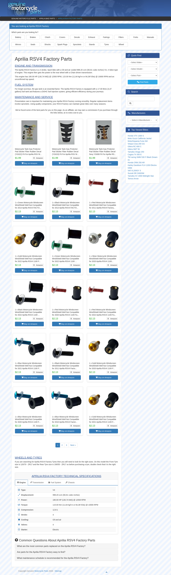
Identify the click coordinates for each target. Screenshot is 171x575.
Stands (92, 44)
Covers (62, 37)
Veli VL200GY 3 (134, 170)
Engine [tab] (21, 482)
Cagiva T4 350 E (135, 154)
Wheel (121, 44)
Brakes (33, 37)
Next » (73, 445)
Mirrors (18, 44)
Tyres (106, 44)
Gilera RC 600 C (134, 146)
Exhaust (91, 37)
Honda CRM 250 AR (136, 162)
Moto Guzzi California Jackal (139, 138)
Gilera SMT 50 (134, 149)
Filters (121, 37)
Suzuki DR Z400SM (136, 173)
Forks (135, 37)
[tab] (66, 546)
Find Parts (142, 82)
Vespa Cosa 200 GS (136, 144)
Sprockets (77, 44)
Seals (32, 44)
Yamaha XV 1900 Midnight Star (141, 176)
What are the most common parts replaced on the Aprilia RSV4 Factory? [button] (51, 546)
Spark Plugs (62, 44)
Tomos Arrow (133, 179)
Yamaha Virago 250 (136, 152)
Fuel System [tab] (54, 482)
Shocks (47, 44)
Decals (77, 37)
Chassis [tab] (70, 482)
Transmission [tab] (37, 482)
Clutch (47, 37)
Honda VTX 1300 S (136, 136)
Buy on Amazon (29, 163)
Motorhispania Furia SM (138, 141)
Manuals (150, 37)
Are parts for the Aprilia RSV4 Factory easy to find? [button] (41, 552)
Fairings (106, 37)
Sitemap (58, 571)
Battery (18, 37)
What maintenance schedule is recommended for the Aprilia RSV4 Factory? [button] (52, 558)
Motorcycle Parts (41, 571)
